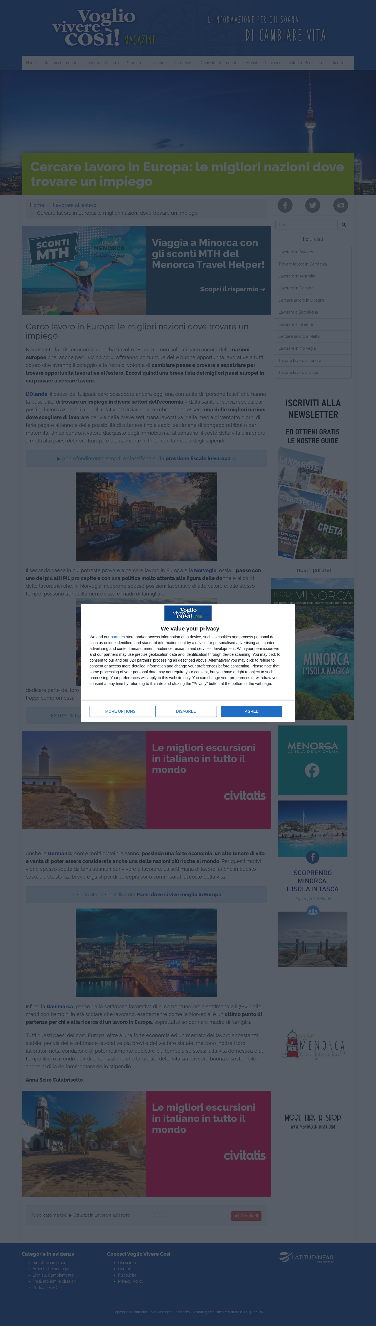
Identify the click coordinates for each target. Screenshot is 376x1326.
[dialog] (188, 663)
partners (118, 637)
